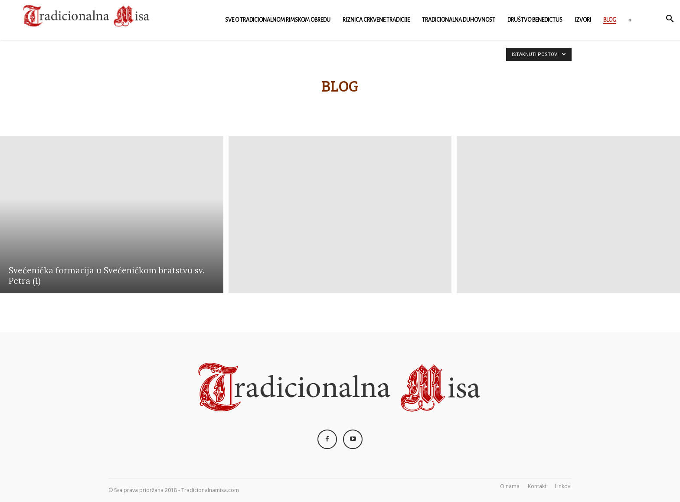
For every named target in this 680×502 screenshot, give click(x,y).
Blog (609, 20)
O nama (510, 486)
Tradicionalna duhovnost (458, 20)
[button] (669, 20)
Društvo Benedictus (534, 20)
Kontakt (537, 486)
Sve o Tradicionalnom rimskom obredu (277, 20)
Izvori (583, 20)
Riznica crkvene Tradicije (376, 20)
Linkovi (563, 486)
